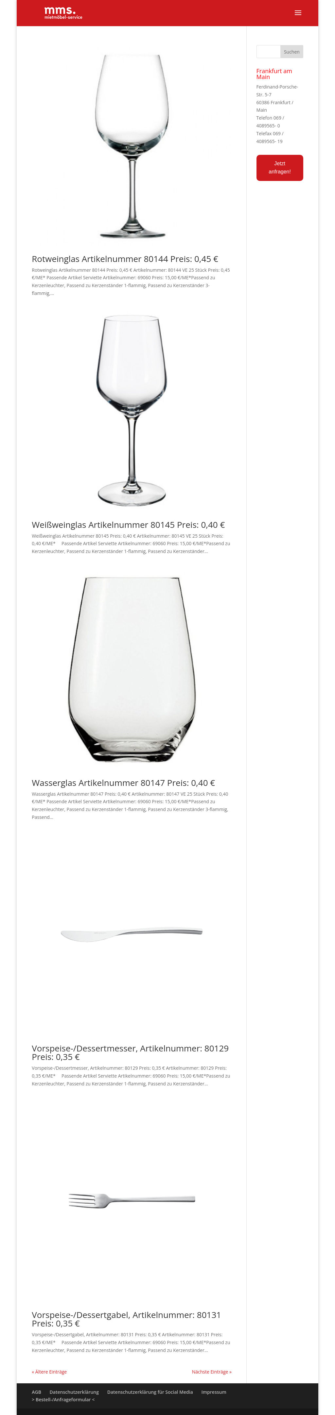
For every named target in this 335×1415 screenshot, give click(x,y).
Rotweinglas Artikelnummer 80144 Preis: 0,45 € (125, 259)
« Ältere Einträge (49, 1372)
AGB (36, 1392)
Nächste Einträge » (212, 1372)
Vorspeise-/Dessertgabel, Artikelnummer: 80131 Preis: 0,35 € (126, 1319)
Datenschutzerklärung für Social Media (150, 1392)
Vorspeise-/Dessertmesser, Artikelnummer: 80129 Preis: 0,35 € (130, 1052)
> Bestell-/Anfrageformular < (63, 1399)
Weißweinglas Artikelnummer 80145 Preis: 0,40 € (128, 524)
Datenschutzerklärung (74, 1392)
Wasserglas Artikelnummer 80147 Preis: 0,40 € (123, 783)
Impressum (213, 1392)
